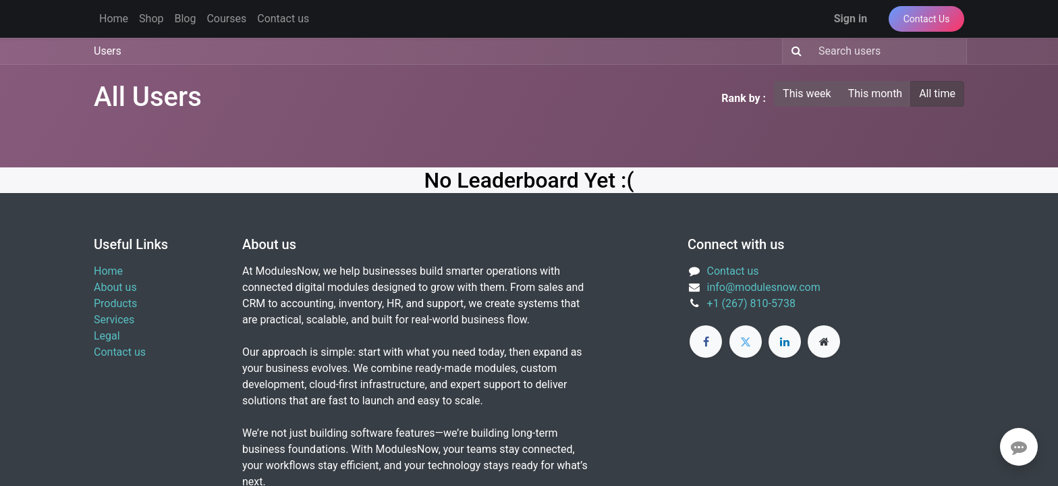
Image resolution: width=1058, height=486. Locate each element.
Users (107, 51)
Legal (107, 335)
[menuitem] (114, 18)
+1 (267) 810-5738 (751, 303)
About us (115, 287)
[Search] (794, 51)
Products (115, 303)
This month (875, 93)
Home (108, 271)
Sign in (850, 18)
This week (807, 93)
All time (937, 93)
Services (114, 319)
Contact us (120, 352)
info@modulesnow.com (763, 287)
